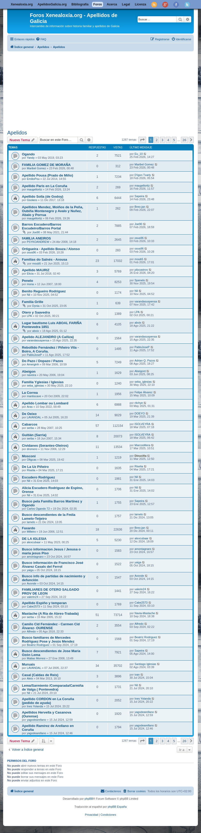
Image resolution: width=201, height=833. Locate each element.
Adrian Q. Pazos (145, 360)
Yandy (31, 157)
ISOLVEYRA (142, 424)
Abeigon (29, 371)
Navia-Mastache (145, 613)
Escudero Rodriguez (38, 477)
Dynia (35, 305)
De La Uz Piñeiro (35, 467)
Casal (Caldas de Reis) (40, 675)
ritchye (139, 402)
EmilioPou (33, 178)
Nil (28, 294)
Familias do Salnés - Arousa (44, 259)
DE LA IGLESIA (34, 539)
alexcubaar (34, 542)
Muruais (28, 664)
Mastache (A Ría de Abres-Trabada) (50, 613)
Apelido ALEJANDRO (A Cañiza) (48, 337)
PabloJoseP (34, 354)
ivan (137, 674)
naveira (31, 375)
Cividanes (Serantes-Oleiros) (45, 445)
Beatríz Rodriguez (38, 644)
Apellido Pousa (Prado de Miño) (47, 175)
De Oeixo (29, 414)
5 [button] (174, 140)
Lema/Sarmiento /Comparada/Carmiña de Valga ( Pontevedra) (52, 687)
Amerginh (33, 364)
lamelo (31, 522)
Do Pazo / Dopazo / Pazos (42, 361)
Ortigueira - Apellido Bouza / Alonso (51, 249)
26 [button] (184, 140)
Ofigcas (31, 459)
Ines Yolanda (35, 706)
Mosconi (29, 456)
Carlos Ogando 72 (38, 508)
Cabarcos (29, 424)
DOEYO (140, 413)
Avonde (31, 583)
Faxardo (28, 528)
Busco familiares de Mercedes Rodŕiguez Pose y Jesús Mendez (48, 639)
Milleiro (31, 531)
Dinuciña (140, 455)
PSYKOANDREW (38, 241)
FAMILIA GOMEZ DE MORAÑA (46, 165)
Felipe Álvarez (144, 392)
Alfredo (31, 631)
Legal (126, 4)
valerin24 (32, 596)
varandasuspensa (146, 301)
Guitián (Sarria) (34, 435)
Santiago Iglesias (145, 664)
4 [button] (168, 140)
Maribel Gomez (36, 168)
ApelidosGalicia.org (52, 4)
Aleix (30, 678)
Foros (97, 4)
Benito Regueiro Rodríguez (44, 291)
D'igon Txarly (143, 175)
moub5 (36, 263)
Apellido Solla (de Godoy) (42, 196)
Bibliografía (79, 4)
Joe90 (36, 232)
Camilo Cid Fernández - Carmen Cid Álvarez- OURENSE (51, 626)
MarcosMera (142, 445)
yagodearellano (36, 719)
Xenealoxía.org (22, 4)
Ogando (28, 154)
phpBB (89, 798)
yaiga (30, 570)
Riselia (31, 470)
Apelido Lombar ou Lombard (45, 403)
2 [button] (156, 140)
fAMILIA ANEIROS (36, 238)
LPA (29, 315)
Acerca (112, 4)
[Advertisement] (104, 89)
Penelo (27, 281)
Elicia (30, 273)
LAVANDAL (34, 417)
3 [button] (162, 140)
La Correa (30, 393)
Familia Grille (32, 302)
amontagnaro (35, 556)
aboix (35, 330)
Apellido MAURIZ (35, 270)
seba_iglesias (35, 385)
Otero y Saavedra (36, 312)
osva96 (139, 237)
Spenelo (140, 280)
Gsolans (32, 200)
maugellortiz (34, 189)
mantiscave (34, 396)
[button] (142, 140)
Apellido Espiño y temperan (44, 603)
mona (30, 284)
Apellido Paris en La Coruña (44, 186)
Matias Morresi (36, 658)
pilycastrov (141, 269)
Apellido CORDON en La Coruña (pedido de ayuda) (48, 701)
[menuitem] (41, 39)
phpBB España (117, 806)
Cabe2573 (33, 606)
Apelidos (17, 132)
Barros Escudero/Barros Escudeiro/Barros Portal (41, 226)
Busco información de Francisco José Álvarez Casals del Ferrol (52, 564)
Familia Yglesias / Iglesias (43, 382)
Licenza (140, 4)
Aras (30, 406)
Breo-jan (140, 206)
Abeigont (140, 371)
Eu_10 (139, 153)
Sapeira (139, 196)
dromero (32, 449)
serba (30, 427)
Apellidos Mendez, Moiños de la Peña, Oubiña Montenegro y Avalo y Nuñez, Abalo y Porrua (52, 211)
